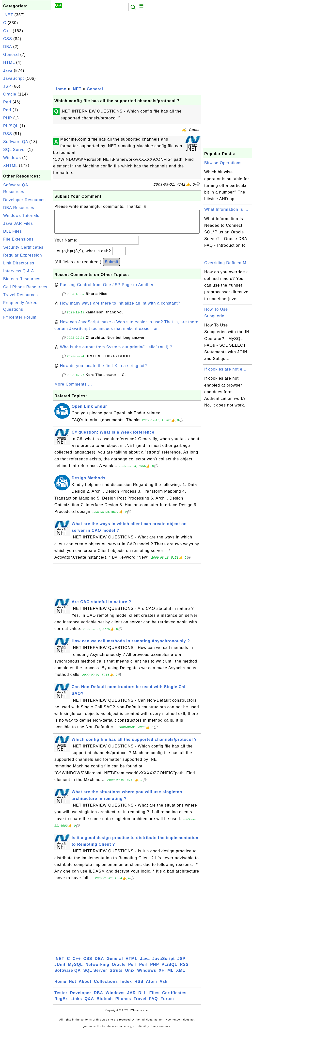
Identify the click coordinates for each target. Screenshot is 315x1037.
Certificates (174, 998)
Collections (106, 986)
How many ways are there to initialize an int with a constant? (120, 308)
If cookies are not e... (225, 369)
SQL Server (14, 149)
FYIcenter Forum (19, 317)
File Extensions (18, 239)
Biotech (105, 1004)
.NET (8, 15)
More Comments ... (73, 389)
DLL (142, 998)
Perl (7, 102)
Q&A (89, 1004)
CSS (7, 39)
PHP (7, 118)
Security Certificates (23, 247)
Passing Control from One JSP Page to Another (107, 290)
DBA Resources (18, 208)
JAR (131, 998)
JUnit (59, 969)
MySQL (75, 969)
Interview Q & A (18, 271)
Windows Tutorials (21, 215)
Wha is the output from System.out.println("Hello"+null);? (116, 352)
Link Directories (18, 263)
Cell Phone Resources (25, 287)
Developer (80, 998)
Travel (140, 1004)
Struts (116, 975)
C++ (7, 31)
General (11, 54)
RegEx (61, 1004)
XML (180, 975)
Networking (97, 969)
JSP (7, 86)
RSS (7, 134)
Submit (111, 267)
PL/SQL (10, 126)
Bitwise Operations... (225, 163)
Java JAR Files (18, 223)
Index (126, 986)
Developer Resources (24, 200)
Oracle (9, 94)
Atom (151, 986)
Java (8, 70)
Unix (130, 975)
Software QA (15, 142)
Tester (60, 998)
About (85, 986)
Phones (123, 1004)
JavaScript (13, 78)
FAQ (153, 1004)
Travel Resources (20, 295)
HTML (9, 62)
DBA (7, 47)
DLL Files (12, 231)
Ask (163, 986)
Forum (167, 1004)
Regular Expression (22, 255)
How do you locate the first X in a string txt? (103, 371)
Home (60, 89)
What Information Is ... (226, 209)
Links (76, 1004)
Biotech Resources (21, 279)
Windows (12, 158)
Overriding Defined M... (227, 263)
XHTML (10, 165)
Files (154, 998)
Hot (72, 986)
